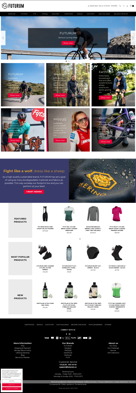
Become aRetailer (22, 357)
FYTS (35, 14)
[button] (68, 43)
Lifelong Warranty (23, 353)
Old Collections (113, 353)
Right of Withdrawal (75, 382)
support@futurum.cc (68, 367)
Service (80, 14)
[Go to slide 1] (66, 61)
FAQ (22, 346)
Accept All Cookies (12, 388)
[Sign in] (127, 5)
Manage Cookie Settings (64, 388)
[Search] (120, 5)
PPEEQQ (45, 14)
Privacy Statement (105, 382)
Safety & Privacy (90, 382)
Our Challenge (104, 14)
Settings (11, 381)
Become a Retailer (121, 14)
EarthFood (69, 14)
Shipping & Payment (23, 348)
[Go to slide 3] (3, 38)
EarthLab (12, 14)
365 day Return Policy (22, 350)
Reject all (12, 384)
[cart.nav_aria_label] (131, 5)
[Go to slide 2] (133, 38)
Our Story (90, 14)
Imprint (132, 382)
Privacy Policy (7, 377)
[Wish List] (123, 5)
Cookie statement (121, 382)
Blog (22, 355)
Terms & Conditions (59, 382)
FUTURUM (25, 14)
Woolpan (56, 14)
